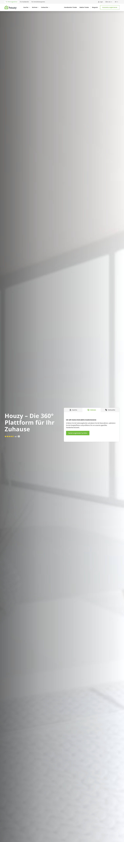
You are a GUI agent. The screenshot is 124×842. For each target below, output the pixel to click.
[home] (10, 12)
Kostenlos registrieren (109, 12)
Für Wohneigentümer (11, 6)
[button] (108, 6)
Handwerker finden (70, 12)
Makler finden (84, 12)
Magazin (95, 12)
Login (100, 6)
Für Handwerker (24, 6)
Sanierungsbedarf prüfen (77, 437)
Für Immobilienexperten (38, 6)
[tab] (73, 414)
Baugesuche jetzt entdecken (85, 2)
